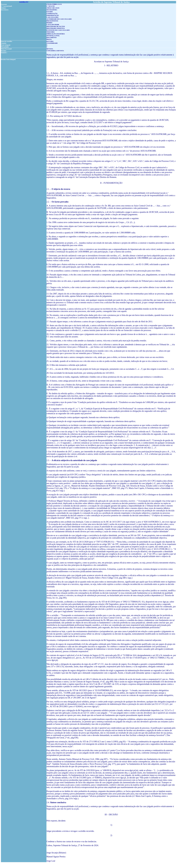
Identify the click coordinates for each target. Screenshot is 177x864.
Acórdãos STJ (23, 2)
